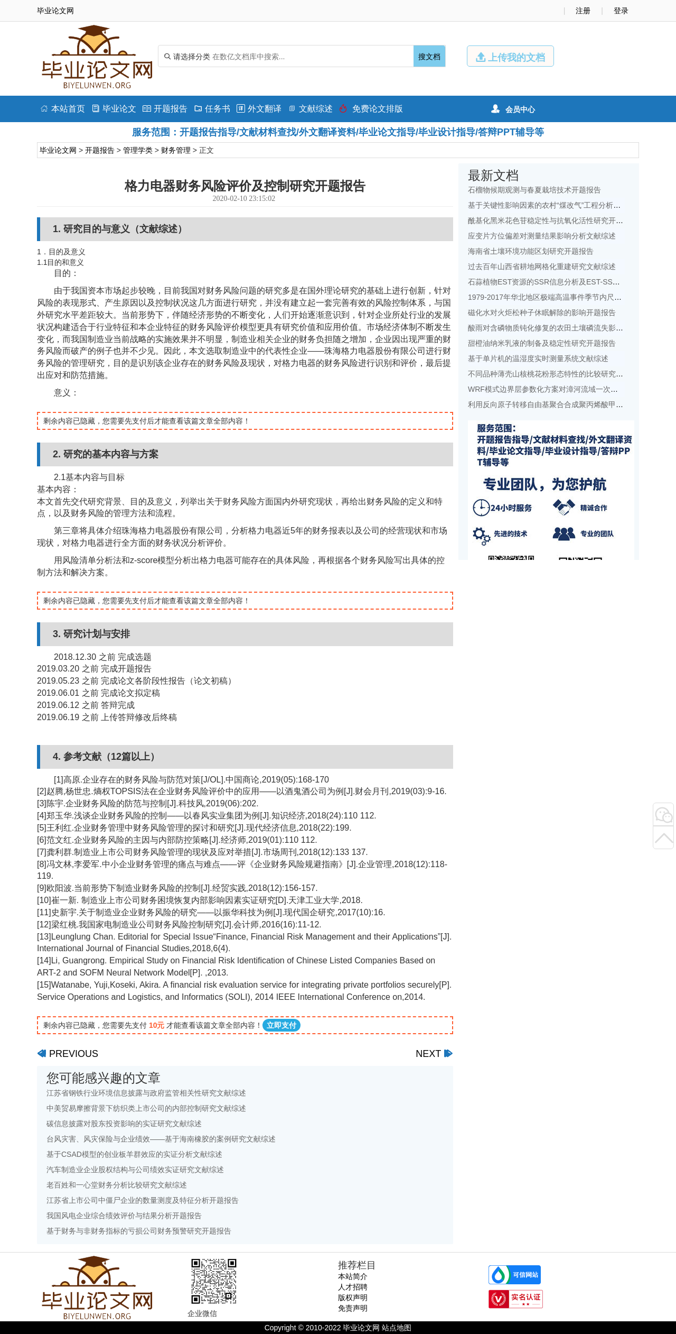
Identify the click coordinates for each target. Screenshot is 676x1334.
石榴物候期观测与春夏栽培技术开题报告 (534, 190)
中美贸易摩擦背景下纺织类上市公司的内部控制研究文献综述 (146, 1108)
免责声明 (353, 1308)
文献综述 (310, 108)
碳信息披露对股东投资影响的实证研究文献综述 (124, 1123)
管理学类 (138, 150)
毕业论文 (113, 108)
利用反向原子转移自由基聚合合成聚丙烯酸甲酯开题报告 (560, 404)
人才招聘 (353, 1287)
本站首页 (62, 108)
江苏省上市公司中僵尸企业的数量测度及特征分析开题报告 (142, 1200)
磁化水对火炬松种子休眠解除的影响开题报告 (542, 312)
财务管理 (176, 150)
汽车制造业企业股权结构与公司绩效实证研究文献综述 (135, 1169)
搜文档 (429, 56)
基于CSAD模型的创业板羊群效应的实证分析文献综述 (134, 1154)
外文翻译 (259, 108)
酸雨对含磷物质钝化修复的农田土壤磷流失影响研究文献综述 (568, 328)
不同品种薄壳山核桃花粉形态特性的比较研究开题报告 (556, 374)
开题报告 (165, 108)
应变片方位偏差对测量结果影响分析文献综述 (542, 236)
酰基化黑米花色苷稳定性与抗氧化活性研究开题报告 (553, 220)
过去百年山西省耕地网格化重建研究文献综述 (542, 266)
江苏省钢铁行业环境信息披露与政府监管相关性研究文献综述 (146, 1093)
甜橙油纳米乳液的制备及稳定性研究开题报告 (542, 343)
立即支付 (281, 1025)
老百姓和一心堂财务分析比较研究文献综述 (116, 1185)
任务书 (212, 108)
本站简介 (353, 1276)
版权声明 (353, 1297)
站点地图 (396, 1327)
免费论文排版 (371, 108)
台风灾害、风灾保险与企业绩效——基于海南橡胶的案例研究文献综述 (161, 1139)
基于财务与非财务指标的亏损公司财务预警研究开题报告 (138, 1231)
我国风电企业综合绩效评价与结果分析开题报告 (124, 1215)
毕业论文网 (58, 150)
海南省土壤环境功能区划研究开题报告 (531, 251)
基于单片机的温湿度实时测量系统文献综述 (538, 358)
